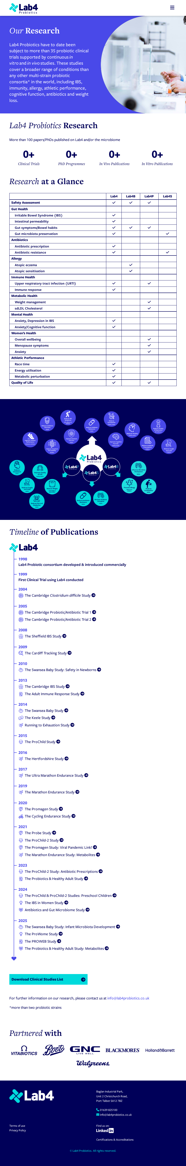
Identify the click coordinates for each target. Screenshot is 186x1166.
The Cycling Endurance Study (46, 816)
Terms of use (17, 1126)
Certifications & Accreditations (115, 1139)
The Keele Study (36, 717)
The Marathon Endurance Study (48, 792)
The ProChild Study (39, 741)
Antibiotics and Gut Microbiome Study (54, 909)
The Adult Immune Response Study (51, 693)
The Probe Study (37, 832)
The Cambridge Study (56, 595)
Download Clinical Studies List (37, 979)
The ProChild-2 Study (40, 840)
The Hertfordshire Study (43, 758)
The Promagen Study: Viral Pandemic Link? (57, 847)
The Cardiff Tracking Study (44, 653)
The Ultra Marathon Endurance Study (53, 775)
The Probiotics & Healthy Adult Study (53, 878)
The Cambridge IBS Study (44, 686)
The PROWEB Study (39, 941)
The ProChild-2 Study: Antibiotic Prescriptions (60, 871)
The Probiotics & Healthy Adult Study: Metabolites (63, 948)
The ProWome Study (40, 934)
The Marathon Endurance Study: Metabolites (59, 854)
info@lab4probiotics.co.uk (128, 998)
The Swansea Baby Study (43, 710)
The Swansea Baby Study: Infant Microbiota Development (69, 926)
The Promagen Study (40, 809)
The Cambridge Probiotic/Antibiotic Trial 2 (57, 619)
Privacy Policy (17, 1130)
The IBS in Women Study (43, 902)
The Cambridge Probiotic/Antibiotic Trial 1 (57, 612)
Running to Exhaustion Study (46, 725)
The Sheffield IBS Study (42, 636)
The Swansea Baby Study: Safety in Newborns (59, 669)
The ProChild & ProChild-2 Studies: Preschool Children (67, 895)
